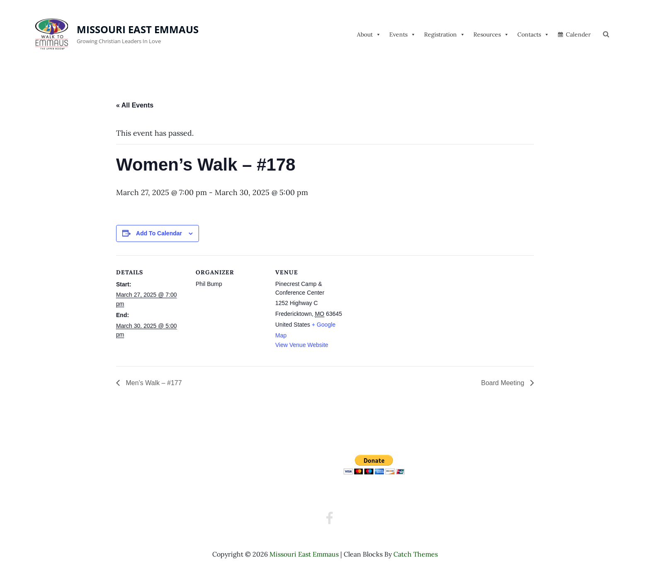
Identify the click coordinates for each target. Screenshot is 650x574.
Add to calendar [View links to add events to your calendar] (159, 233)
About (369, 34)
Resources (491, 34)
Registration (444, 34)
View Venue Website (301, 345)
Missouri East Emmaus (138, 29)
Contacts (533, 34)
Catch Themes (415, 554)
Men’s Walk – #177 (153, 382)
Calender (578, 34)
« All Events (134, 105)
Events (402, 34)
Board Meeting (503, 382)
